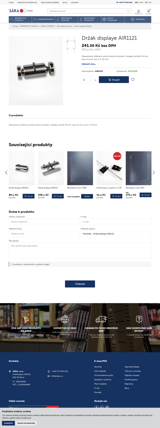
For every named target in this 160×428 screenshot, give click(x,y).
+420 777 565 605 (60, 371)
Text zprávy (14, 241)
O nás (11, 3)
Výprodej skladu (132, 367)
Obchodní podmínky (50, 3)
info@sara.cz (57, 376)
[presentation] (80, 273)
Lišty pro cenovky (133, 371)
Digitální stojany (132, 375)
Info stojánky (100, 371)
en (150, 2)
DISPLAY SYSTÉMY (47, 26)
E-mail (83, 217)
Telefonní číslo (15, 229)
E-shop (15, 26)
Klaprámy (129, 384)
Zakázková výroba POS (27, 3)
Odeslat (80, 284)
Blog (65, 3)
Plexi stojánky (100, 384)
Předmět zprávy (88, 229)
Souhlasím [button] (8, 423)
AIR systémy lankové (64, 26)
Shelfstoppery (131, 379)
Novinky (98, 367)
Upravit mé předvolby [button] (26, 423)
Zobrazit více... (89, 64)
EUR (141, 2)
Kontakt (75, 3)
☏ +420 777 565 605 (124, 2)
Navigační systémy (102, 379)
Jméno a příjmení (17, 217)
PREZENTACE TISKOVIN (29, 26)
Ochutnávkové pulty (103, 375)
